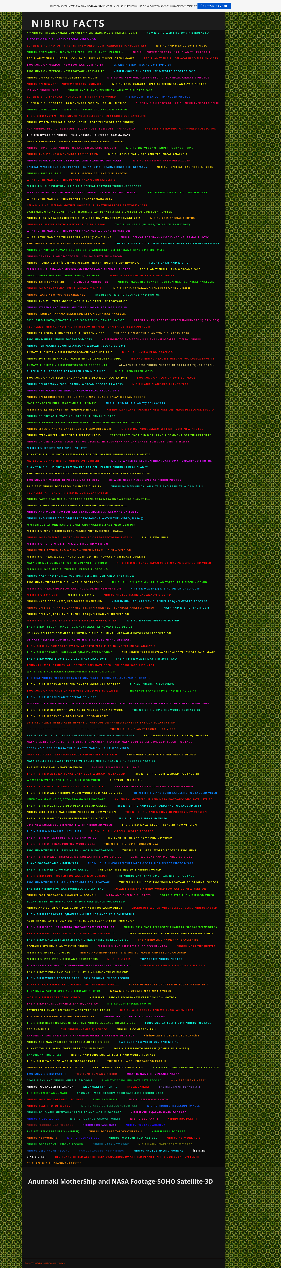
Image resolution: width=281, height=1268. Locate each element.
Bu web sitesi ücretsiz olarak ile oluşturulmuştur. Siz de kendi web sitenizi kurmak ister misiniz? (140, 6)
